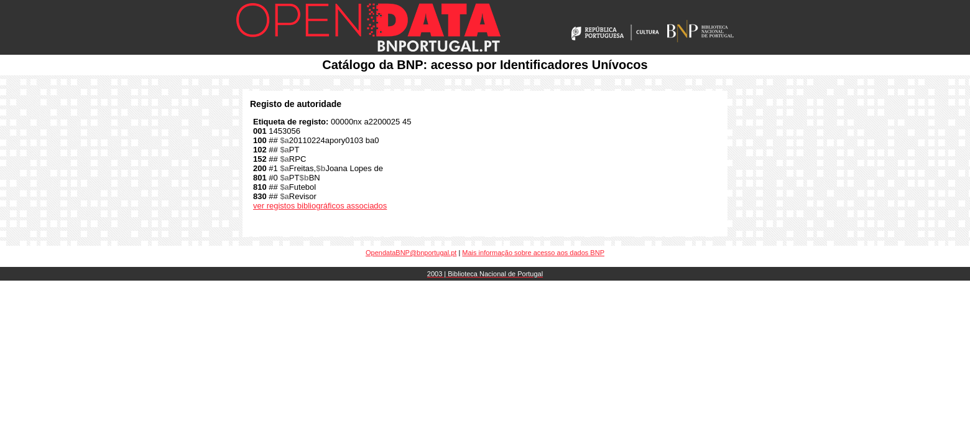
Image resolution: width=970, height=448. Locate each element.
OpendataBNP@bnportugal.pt (411, 252)
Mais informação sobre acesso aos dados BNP (533, 252)
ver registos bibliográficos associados (320, 205)
